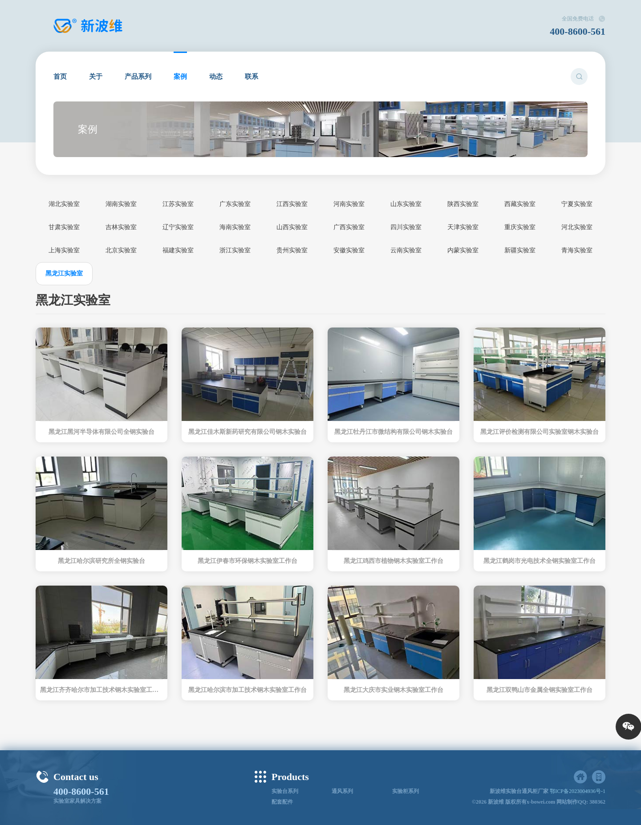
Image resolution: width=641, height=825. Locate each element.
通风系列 (342, 791)
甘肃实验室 (64, 227)
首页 (60, 76)
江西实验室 (292, 204)
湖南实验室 (121, 204)
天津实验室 (463, 227)
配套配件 (282, 802)
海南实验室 (235, 227)
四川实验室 (406, 227)
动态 (216, 76)
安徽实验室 (349, 250)
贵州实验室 (292, 250)
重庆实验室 (520, 227)
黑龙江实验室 (64, 273)
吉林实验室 (121, 227)
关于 (95, 76)
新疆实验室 (520, 250)
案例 (180, 76)
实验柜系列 (405, 791)
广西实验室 (349, 227)
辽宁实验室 (178, 227)
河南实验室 (349, 204)
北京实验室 (121, 250)
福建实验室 (178, 250)
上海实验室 (64, 250)
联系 (251, 76)
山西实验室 (292, 227)
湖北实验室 (64, 204)
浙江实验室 (235, 250)
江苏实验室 (178, 204)
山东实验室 (406, 204)
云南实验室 (406, 250)
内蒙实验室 (463, 250)
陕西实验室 (463, 204)
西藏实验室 (520, 204)
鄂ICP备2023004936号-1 (577, 791)
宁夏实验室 (576, 204)
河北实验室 (576, 227)
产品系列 (138, 76)
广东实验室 (235, 204)
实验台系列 (285, 791)
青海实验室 (576, 250)
